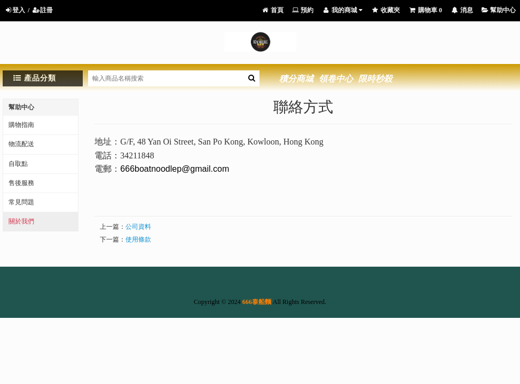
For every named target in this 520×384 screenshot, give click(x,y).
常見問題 (21, 202)
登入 (14, 10)
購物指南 (21, 125)
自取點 (18, 163)
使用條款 (138, 239)
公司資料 (138, 226)
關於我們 (21, 221)
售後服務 (21, 183)
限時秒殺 (375, 78)
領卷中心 (336, 78)
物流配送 (21, 144)
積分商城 (296, 78)
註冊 (42, 10)
